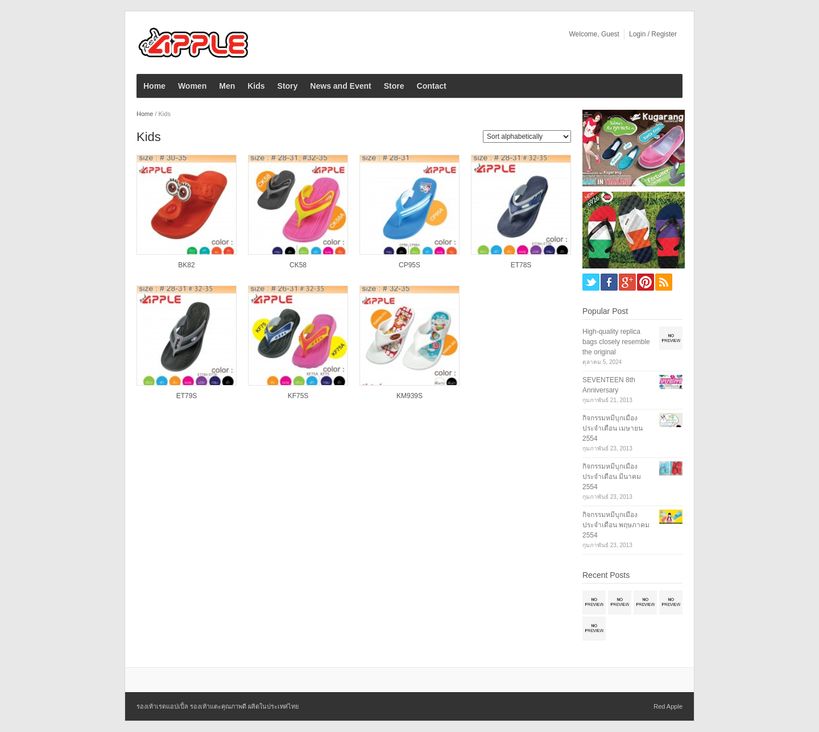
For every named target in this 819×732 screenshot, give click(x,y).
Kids (255, 85)
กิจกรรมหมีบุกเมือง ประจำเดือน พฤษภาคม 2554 (616, 525)
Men (227, 85)
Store (394, 85)
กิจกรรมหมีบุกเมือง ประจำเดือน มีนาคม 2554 (611, 476)
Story (288, 85)
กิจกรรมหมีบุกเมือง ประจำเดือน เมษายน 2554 (612, 428)
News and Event (340, 85)
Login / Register (653, 34)
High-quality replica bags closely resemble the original (616, 342)
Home (154, 85)
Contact (431, 85)
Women (192, 85)
